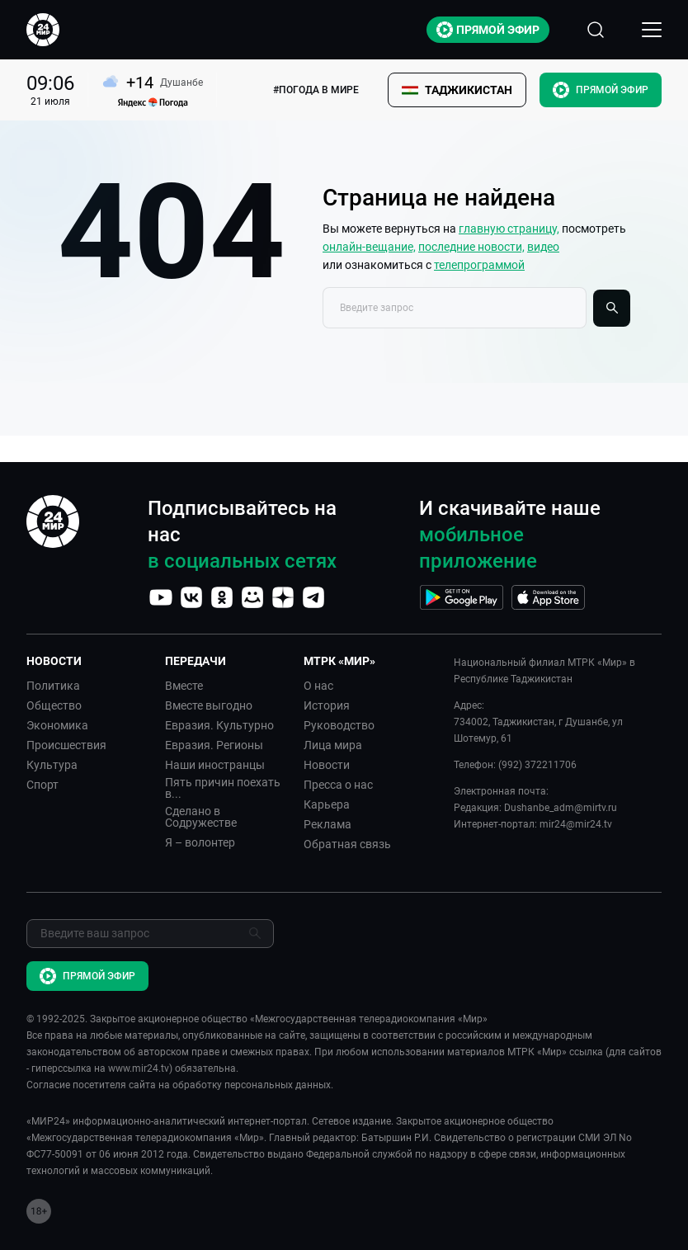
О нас (318, 685)
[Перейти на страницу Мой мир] (252, 597)
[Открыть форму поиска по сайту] (595, 29)
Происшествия (66, 745)
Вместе (184, 685)
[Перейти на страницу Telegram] (313, 597)
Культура (52, 765)
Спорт (42, 784)
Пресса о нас (338, 784)
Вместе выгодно (208, 705)
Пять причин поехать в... (222, 788)
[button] (457, 90)
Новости (327, 765)
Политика (53, 685)
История (327, 705)
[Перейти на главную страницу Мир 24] (42, 29)
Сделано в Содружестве (201, 816)
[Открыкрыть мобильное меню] (652, 29)
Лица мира (333, 745)
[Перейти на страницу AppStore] (548, 597)
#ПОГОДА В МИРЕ (316, 90)
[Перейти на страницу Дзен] (283, 597)
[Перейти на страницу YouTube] (161, 597)
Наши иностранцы (215, 765)
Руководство (339, 725)
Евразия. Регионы (214, 745)
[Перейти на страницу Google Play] (461, 597)
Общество (54, 705)
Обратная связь (347, 844)
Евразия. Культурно (219, 725)
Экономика (57, 725)
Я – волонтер (200, 842)
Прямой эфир (488, 29)
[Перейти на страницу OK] (222, 597)
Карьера (327, 804)
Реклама (327, 824)
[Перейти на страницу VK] (191, 597)
